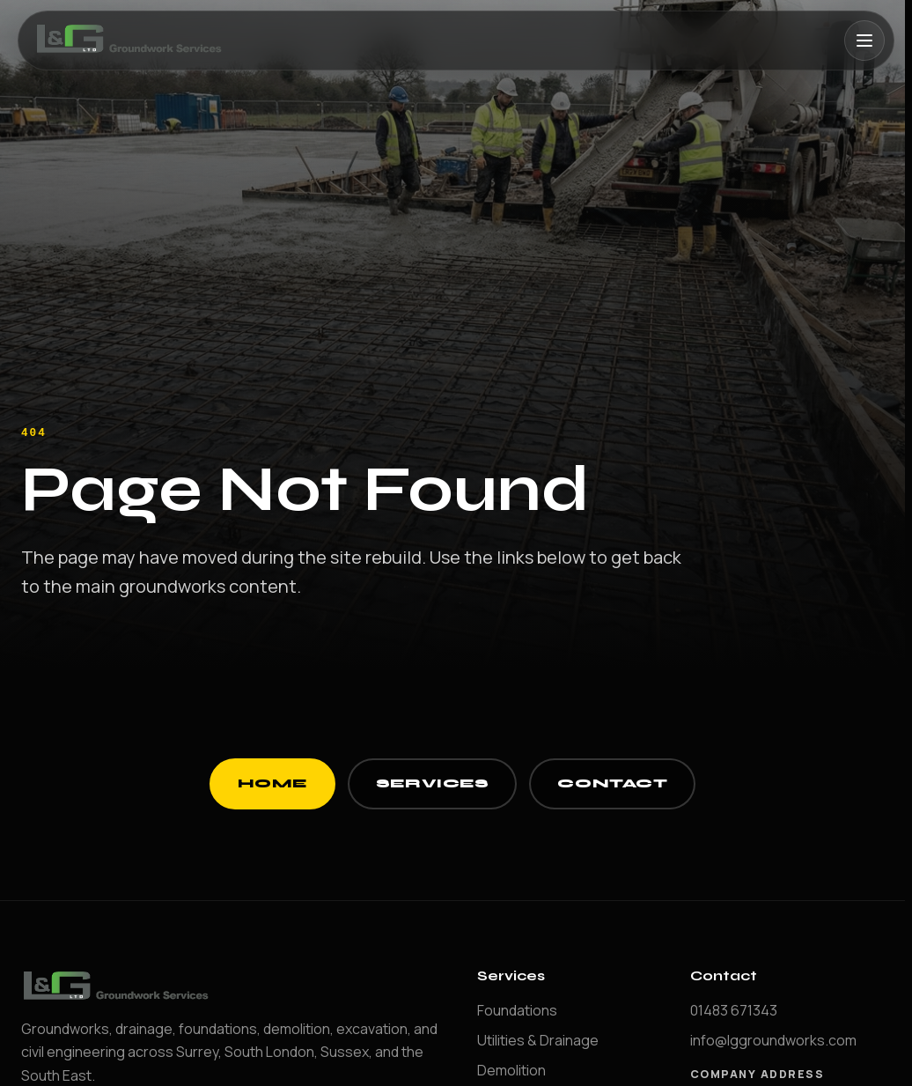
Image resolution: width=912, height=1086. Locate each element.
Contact (612, 783)
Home (272, 783)
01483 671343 (733, 1010)
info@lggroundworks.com (773, 1040)
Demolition (511, 1070)
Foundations (517, 1010)
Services (432, 783)
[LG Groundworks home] (131, 40)
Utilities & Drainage (538, 1040)
